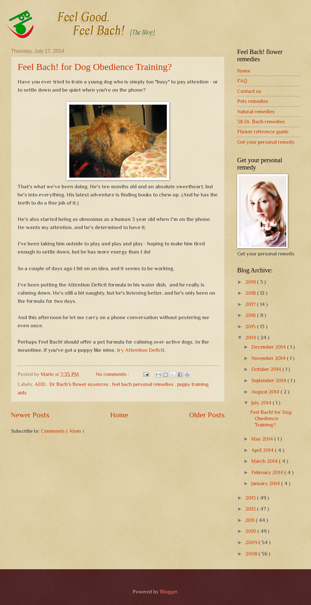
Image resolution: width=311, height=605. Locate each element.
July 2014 (262, 403)
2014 (251, 337)
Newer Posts (30, 415)
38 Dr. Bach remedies (261, 122)
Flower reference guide (262, 132)
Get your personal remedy (266, 142)
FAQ (242, 81)
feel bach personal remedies (143, 384)
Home (119, 415)
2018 (251, 293)
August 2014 (266, 392)
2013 (251, 498)
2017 (251, 304)
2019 (251, 282)
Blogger (168, 592)
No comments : (113, 374)
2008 (252, 554)
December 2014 (269, 347)
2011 (250, 520)
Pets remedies (252, 101)
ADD (41, 384)
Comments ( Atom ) (62, 431)
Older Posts (207, 415)
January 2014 (266, 483)
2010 (251, 531)
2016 (251, 315)
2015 (251, 326)
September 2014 (269, 380)
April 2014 (263, 450)
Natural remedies (256, 112)
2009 (252, 542)
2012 (251, 509)
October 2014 (266, 369)
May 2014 (262, 439)
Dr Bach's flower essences (79, 384)
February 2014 (267, 472)
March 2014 (265, 461)
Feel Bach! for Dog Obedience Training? (95, 67)
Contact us (249, 91)
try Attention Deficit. (141, 350)
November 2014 (269, 358)
